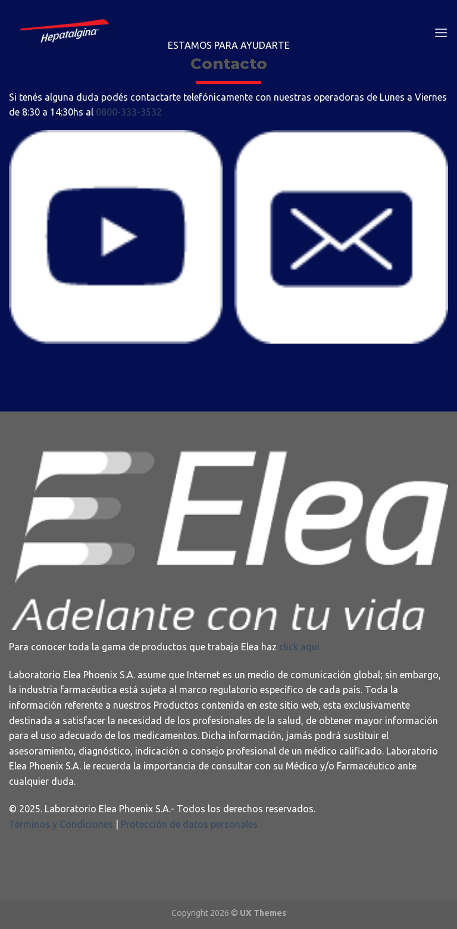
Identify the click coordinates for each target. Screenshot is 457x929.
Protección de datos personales (188, 824)
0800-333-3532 (129, 112)
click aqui (299, 646)
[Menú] (441, 32)
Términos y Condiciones (61, 824)
